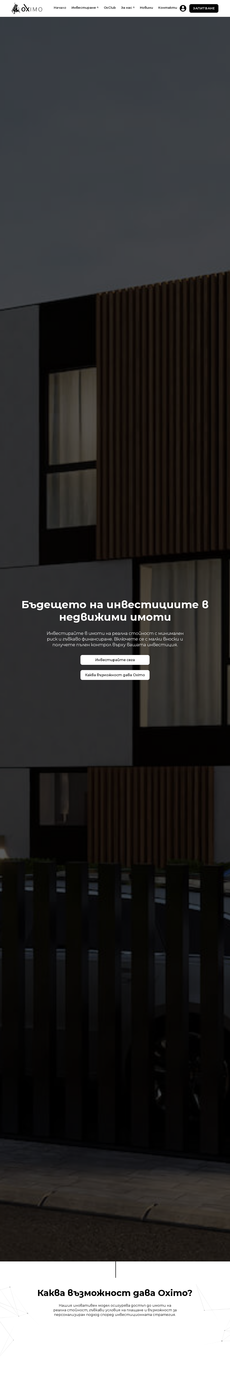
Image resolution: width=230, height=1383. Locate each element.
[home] (27, 8)
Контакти (167, 8)
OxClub (110, 8)
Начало (60, 8)
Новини (146, 8)
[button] (85, 8)
